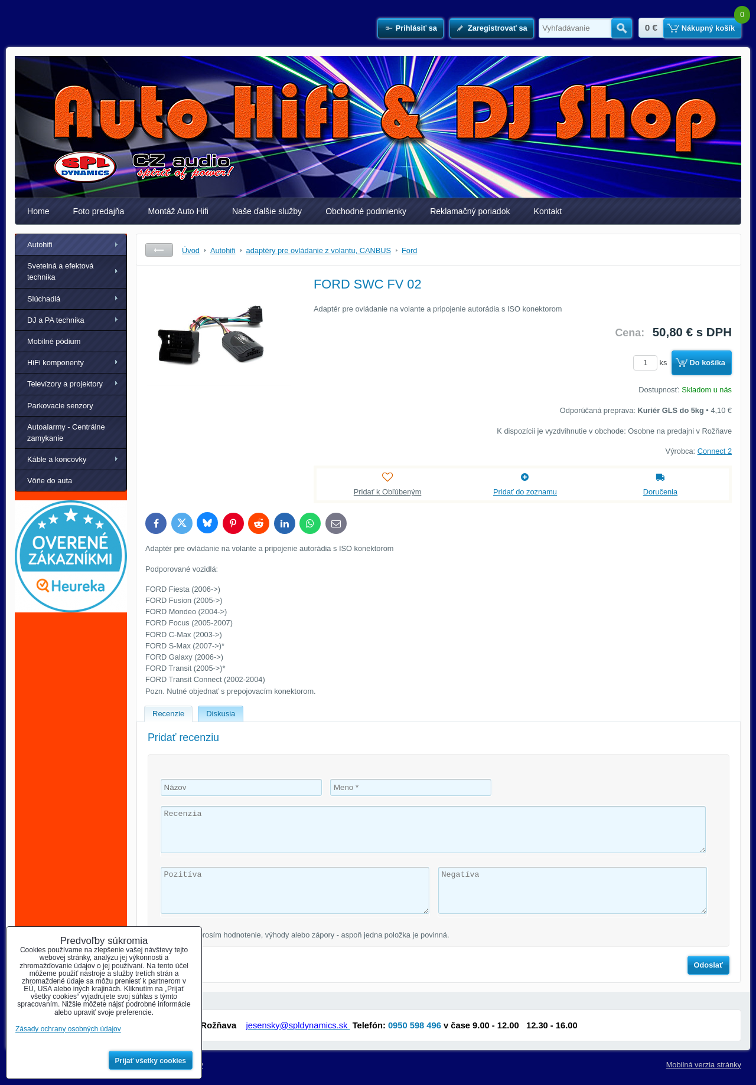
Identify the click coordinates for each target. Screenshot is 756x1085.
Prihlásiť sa (416, 28)
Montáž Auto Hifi (178, 211)
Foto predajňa (99, 211)
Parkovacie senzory (60, 405)
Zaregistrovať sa (497, 28)
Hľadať (621, 28)
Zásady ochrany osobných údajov (68, 1029)
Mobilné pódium (53, 341)
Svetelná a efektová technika (60, 271)
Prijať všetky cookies (151, 1061)
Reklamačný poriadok (470, 211)
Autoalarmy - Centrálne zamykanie (66, 432)
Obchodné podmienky (365, 211)
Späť (159, 250)
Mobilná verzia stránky (703, 1064)
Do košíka (707, 362)
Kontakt (548, 211)
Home (38, 211)
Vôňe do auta (49, 480)
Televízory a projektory (65, 383)
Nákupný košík (708, 28)
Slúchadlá (43, 298)
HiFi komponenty (55, 362)
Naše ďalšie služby (267, 211)
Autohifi (40, 244)
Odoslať (709, 965)
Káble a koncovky (56, 459)
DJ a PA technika (55, 320)
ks (652, 362)
